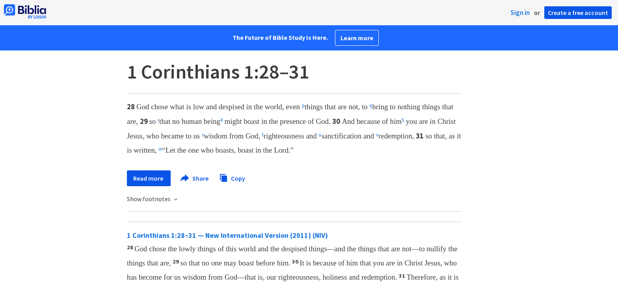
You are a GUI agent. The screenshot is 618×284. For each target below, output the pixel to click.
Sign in (520, 12)
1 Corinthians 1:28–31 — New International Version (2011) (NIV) (227, 235)
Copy (232, 177)
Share (195, 178)
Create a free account (578, 13)
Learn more (357, 38)
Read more (148, 178)
